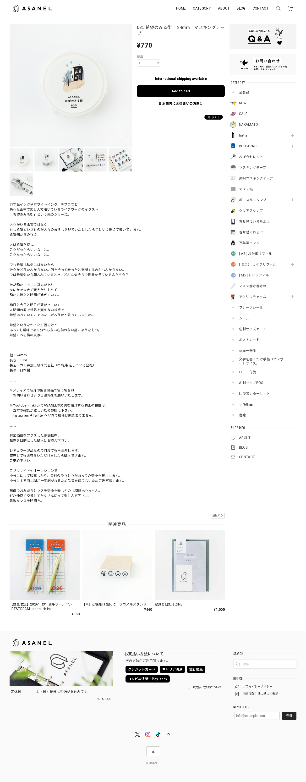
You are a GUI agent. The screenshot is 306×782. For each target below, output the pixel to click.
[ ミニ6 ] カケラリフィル (257, 264)
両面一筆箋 (247, 350)
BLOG (241, 8)
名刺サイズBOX (251, 383)
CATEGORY (202, 8)
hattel (243, 135)
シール (244, 318)
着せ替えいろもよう (254, 221)
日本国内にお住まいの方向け (180, 103)
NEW (242, 103)
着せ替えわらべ (251, 232)
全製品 (244, 92)
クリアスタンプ (251, 211)
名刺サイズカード (253, 329)
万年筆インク (249, 243)
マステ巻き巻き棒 (253, 286)
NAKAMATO (248, 125)
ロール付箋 (247, 372)
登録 (289, 715)
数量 (140, 56)
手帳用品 (246, 404)
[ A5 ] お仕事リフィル (255, 254)
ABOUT (224, 8)
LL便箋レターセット (254, 394)
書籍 (242, 415)
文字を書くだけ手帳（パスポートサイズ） (261, 361)
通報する (217, 515)
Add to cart (180, 91)
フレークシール (251, 307)
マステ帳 (246, 189)
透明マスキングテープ (256, 178)
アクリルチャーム (252, 297)
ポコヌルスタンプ (253, 200)
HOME (181, 8)
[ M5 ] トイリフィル (254, 275)
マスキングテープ (252, 168)
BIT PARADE (248, 146)
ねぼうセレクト (251, 157)
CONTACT (260, 8)
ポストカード (249, 340)
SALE (243, 114)
